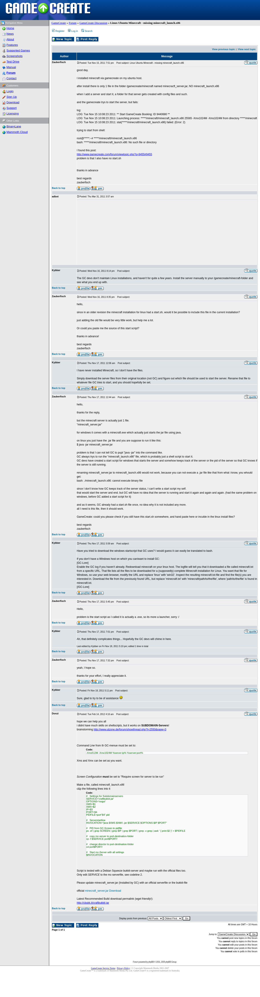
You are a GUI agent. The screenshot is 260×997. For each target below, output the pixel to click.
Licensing (12, 113)
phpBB (151, 962)
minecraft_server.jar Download (103, 890)
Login (10, 91)
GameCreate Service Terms (103, 968)
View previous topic (223, 49)
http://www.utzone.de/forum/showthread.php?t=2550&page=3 (130, 729)
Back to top (58, 188)
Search (86, 31)
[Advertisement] (143, 232)
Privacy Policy (123, 968)
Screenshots (14, 56)
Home (10, 28)
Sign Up (11, 96)
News (10, 33)
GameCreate (58, 23)
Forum (73, 23)
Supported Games (18, 50)
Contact (11, 78)
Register (58, 31)
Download (12, 102)
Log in (73, 31)
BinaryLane (13, 126)
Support (11, 108)
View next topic (247, 49)
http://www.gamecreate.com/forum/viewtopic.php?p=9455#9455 (114, 154)
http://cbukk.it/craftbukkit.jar (93, 902)
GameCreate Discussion (93, 23)
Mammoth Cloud (17, 132)
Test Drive (12, 61)
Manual (11, 67)
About (10, 39)
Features (12, 45)
